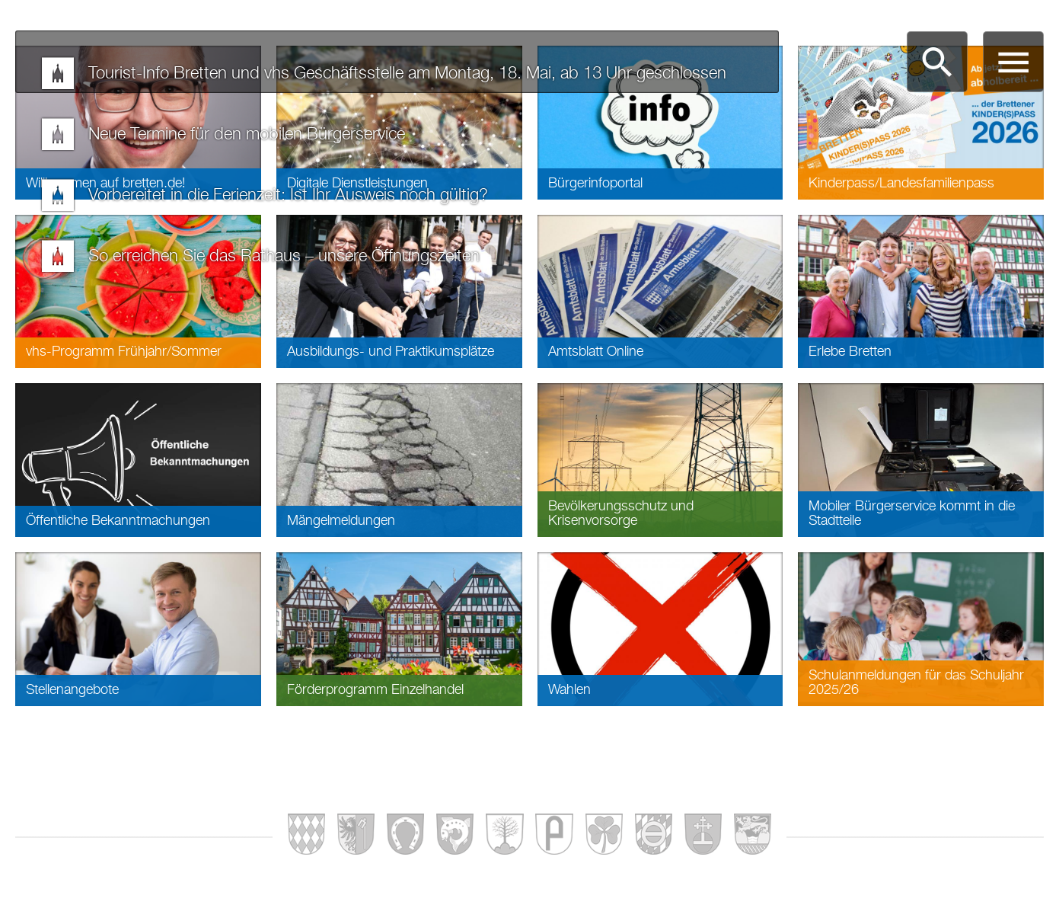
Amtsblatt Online (595, 352)
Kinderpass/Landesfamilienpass (901, 183)
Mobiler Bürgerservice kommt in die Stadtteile (912, 514)
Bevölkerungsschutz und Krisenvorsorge (621, 514)
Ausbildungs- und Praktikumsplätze (390, 352)
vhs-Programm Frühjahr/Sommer (124, 352)
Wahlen (569, 690)
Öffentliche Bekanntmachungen (118, 521)
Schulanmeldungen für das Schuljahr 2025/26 (916, 683)
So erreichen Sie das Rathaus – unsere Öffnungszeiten (284, 256)
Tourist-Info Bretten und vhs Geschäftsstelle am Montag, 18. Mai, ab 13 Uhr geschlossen (407, 74)
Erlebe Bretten (850, 352)
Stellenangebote (72, 690)
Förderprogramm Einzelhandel (375, 690)
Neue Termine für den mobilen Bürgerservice (246, 134)
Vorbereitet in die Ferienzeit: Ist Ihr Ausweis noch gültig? (288, 195)
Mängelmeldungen (341, 521)
